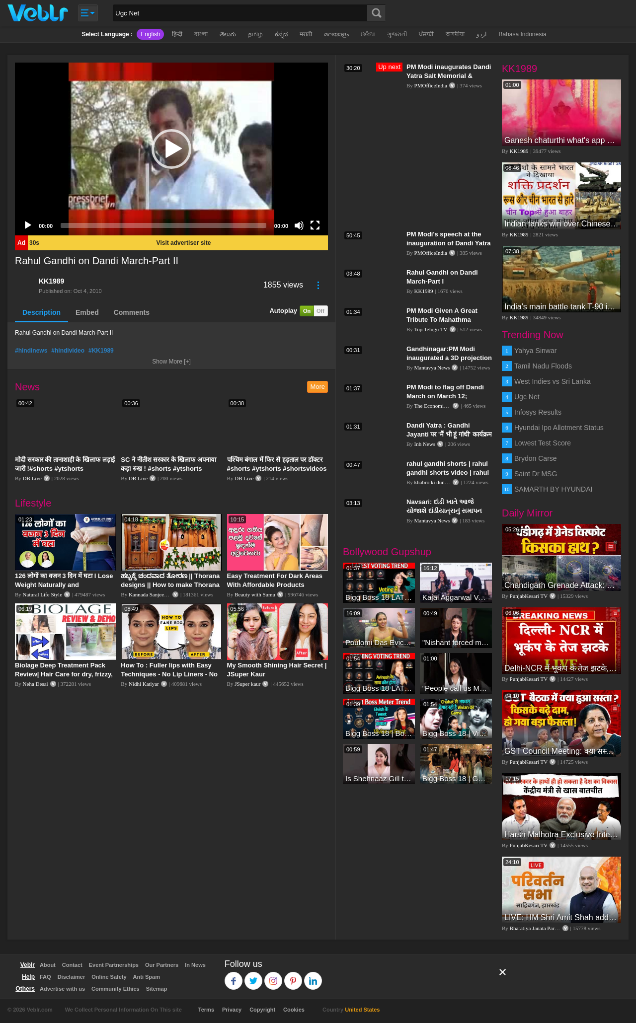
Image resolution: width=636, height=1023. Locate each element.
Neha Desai (35, 684)
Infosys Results (537, 412)
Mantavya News (432, 367)
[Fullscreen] (315, 225)
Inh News (424, 444)
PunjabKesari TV (529, 596)
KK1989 (51, 281)
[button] (171, 149)
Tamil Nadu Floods (543, 366)
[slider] (163, 225)
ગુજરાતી (397, 34)
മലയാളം (336, 34)
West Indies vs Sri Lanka (552, 381)
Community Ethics (115, 989)
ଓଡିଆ (368, 34)
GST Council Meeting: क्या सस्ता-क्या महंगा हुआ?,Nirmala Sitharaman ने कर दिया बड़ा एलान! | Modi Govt (561, 751)
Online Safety (108, 977)
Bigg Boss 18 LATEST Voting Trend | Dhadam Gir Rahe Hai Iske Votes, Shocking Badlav (378, 688)
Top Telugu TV (430, 329)
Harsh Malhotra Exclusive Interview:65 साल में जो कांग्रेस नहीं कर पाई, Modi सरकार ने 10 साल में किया (561, 834)
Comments (132, 312)
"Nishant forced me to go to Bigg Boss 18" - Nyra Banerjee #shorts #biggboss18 (455, 642)
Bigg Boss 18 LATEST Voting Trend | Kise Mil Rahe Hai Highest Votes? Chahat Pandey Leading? (378, 597)
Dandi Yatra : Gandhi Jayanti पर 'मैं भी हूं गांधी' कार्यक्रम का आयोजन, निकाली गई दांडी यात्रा (449, 434)
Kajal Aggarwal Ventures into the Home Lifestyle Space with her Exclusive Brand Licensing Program (455, 597)
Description (41, 312)
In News (195, 965)
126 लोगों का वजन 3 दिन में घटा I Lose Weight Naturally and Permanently (64, 584)
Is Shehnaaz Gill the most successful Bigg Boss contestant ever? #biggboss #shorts (378, 778)
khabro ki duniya (433, 482)
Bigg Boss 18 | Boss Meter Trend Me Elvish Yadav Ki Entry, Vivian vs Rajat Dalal (378, 733)
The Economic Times (437, 406)
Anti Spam (146, 977)
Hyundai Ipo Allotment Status (559, 428)
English (150, 34)
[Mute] (299, 225)
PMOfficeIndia (430, 85)
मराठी (306, 34)
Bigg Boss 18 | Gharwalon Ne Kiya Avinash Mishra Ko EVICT (455, 778)
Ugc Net (527, 397)
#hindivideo (67, 350)
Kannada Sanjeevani (151, 594)
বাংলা (201, 34)
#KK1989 (101, 350)
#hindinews (31, 350)
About (48, 965)
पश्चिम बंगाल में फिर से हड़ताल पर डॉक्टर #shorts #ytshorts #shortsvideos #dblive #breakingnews (277, 468)
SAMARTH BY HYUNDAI (553, 489)
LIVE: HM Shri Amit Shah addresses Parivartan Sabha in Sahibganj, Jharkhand (561, 917)
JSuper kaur (247, 684)
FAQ (45, 977)
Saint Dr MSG (535, 474)
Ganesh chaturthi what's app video (561, 140)
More (317, 386)
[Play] (28, 225)
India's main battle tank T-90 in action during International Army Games (561, 306)
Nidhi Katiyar (144, 684)
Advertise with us (62, 989)
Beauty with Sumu (255, 594)
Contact (72, 965)
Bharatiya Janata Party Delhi (541, 928)
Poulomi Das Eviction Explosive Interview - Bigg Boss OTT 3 (378, 642)
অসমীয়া (455, 34)
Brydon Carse (535, 458)
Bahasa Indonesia (522, 34)
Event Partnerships (114, 965)
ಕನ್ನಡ (281, 34)
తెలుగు (228, 34)
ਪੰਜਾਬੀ (426, 34)
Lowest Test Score (542, 443)
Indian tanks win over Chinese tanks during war (561, 223)
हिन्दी (177, 34)
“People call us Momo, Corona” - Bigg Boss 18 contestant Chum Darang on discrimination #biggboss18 (455, 688)
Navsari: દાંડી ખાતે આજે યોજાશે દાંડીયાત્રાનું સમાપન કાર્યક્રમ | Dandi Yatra (444, 510)
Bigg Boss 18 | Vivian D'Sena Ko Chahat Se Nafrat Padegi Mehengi (455, 733)
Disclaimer (71, 977)
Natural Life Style (42, 594)
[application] (171, 149)
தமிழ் (255, 34)
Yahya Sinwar (535, 351)
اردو (481, 34)
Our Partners (161, 965)
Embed (87, 312)
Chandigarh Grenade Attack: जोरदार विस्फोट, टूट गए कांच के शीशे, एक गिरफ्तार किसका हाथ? (561, 585)
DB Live (32, 478)
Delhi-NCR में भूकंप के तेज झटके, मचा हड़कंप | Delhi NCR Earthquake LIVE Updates (561, 668)
